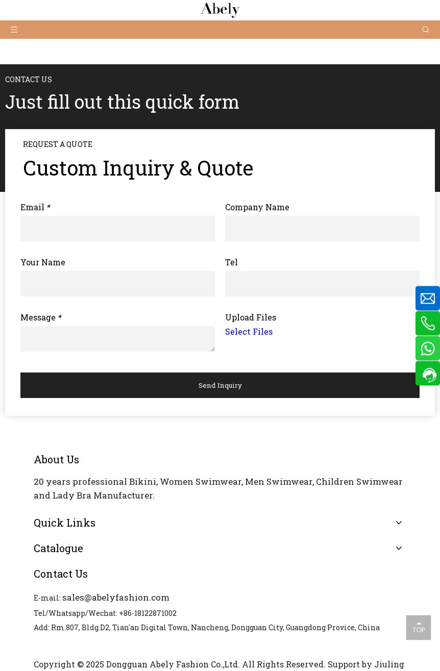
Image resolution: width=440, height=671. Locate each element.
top (418, 627)
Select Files (249, 331)
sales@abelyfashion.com (115, 597)
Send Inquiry (220, 385)
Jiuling (389, 664)
